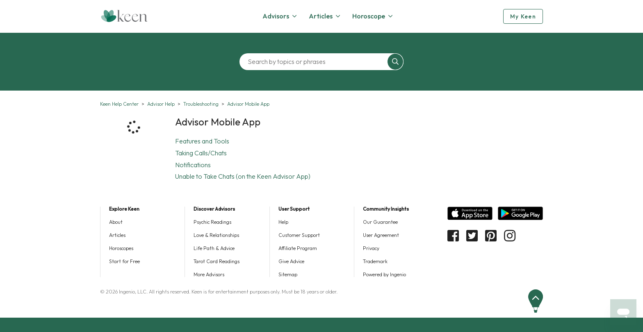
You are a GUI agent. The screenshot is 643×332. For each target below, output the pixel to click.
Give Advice (291, 261)
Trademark (375, 261)
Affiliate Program (297, 248)
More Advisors (209, 274)
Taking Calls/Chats (201, 153)
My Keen (523, 16)
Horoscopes (121, 248)
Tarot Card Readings (216, 261)
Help (283, 222)
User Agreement (381, 235)
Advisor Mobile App (248, 104)
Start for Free (124, 261)
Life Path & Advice (214, 248)
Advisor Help (161, 104)
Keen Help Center (119, 104)
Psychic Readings (212, 222)
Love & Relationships (216, 235)
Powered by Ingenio (384, 274)
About (116, 222)
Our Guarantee (380, 222)
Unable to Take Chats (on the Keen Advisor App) (242, 176)
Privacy (371, 248)
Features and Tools (202, 141)
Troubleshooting (201, 104)
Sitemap (287, 274)
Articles (117, 235)
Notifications (193, 165)
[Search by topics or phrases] (315, 61)
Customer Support (299, 235)
